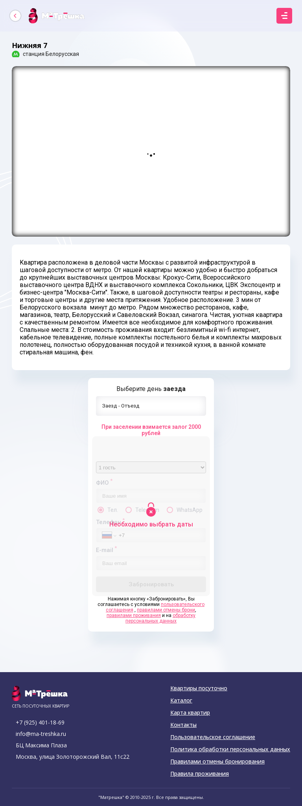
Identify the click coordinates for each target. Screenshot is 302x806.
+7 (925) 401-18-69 (40, 722)
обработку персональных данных (160, 618)
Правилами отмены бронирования (217, 761)
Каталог (181, 700)
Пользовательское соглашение (212, 737)
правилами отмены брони (166, 610)
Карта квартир (190, 713)
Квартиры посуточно (198, 688)
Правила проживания (199, 774)
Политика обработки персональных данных (230, 749)
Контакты (183, 725)
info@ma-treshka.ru (41, 733)
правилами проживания (134, 615)
